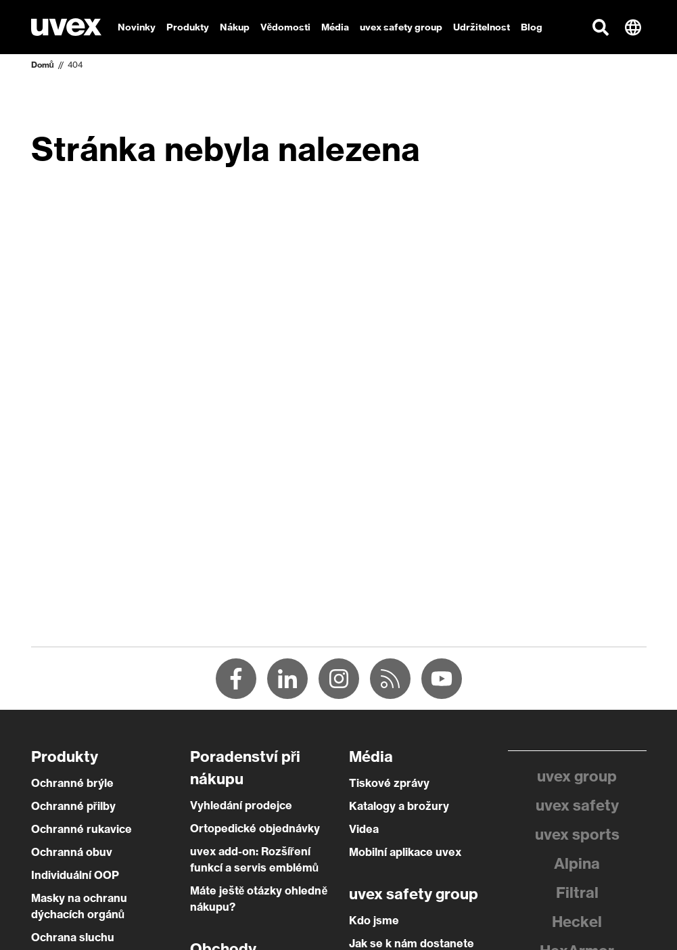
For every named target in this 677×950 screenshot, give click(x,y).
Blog (531, 27)
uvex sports (577, 834)
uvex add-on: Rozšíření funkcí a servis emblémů (254, 859)
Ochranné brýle (72, 783)
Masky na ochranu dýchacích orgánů (79, 906)
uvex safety (577, 805)
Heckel (577, 921)
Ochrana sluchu (72, 937)
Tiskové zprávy (389, 783)
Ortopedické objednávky (255, 828)
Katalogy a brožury (399, 806)
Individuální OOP (75, 875)
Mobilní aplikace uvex (405, 852)
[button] (600, 27)
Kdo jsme (374, 920)
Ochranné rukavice (81, 829)
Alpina (577, 863)
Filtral (577, 892)
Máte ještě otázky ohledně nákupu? (259, 898)
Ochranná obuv (71, 852)
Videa (364, 829)
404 (75, 65)
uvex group (577, 776)
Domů (42, 65)
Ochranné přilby (73, 806)
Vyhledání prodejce (241, 805)
